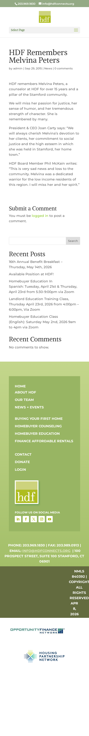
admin (17, 68)
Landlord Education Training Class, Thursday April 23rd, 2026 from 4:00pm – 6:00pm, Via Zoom (44, 304)
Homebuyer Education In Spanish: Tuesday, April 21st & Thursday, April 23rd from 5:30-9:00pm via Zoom (43, 286)
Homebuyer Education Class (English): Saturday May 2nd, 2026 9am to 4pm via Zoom (42, 322)
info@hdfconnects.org (46, 551)
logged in (40, 216)
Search (73, 241)
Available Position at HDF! (31, 274)
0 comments (63, 68)
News (48, 68)
